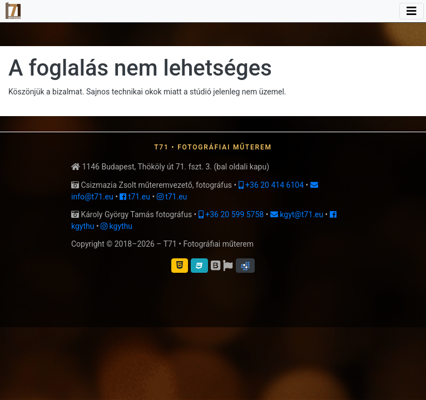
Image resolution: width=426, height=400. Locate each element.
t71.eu (135, 196)
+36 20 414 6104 (271, 185)
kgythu (116, 226)
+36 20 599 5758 (231, 214)
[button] (245, 265)
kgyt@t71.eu (296, 214)
